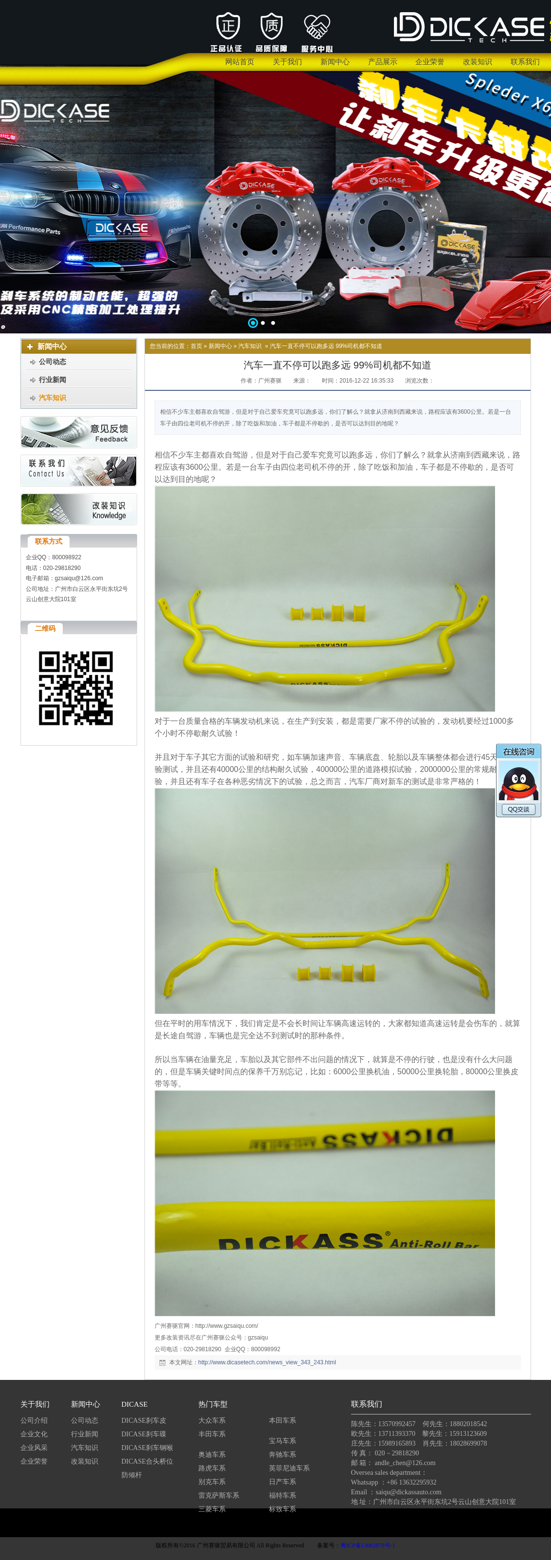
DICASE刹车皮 (144, 1420)
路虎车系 (212, 1468)
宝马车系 (282, 1441)
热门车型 (213, 1404)
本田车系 (282, 1420)
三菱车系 (212, 1509)
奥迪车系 (212, 1454)
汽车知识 (250, 346)
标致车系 (282, 1509)
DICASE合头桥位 (148, 1461)
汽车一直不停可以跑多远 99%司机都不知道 (326, 346)
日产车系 (282, 1482)
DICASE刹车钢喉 (148, 1447)
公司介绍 (34, 1420)
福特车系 (282, 1495)
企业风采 (34, 1447)
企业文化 (34, 1434)
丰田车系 (212, 1434)
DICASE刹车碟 (144, 1434)
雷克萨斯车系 (218, 1495)
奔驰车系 (282, 1454)
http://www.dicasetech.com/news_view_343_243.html (267, 1362)
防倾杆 (132, 1475)
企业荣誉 (34, 1461)
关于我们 (35, 1404)
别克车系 (212, 1482)
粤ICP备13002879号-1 (367, 1545)
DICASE (135, 1404)
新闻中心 (220, 346)
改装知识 (84, 1461)
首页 (196, 346)
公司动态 (84, 1420)
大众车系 (212, 1420)
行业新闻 (84, 1434)
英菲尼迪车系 (289, 1468)
